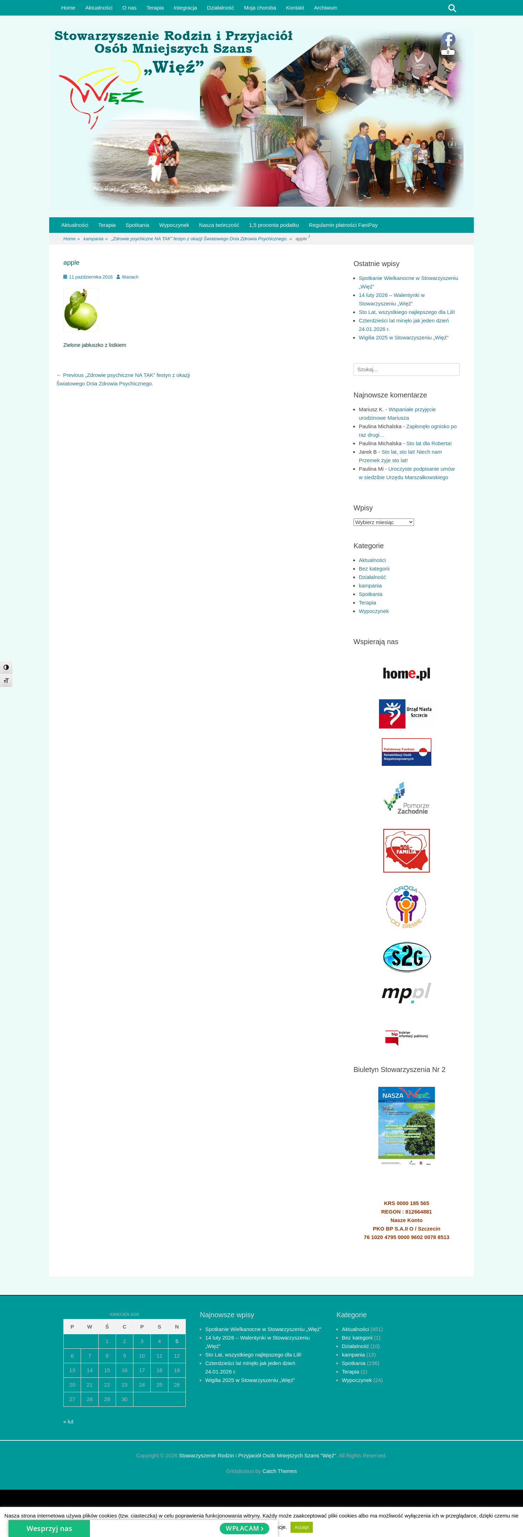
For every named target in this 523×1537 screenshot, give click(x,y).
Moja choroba (260, 8)
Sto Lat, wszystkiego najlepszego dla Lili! (407, 312)
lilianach (130, 277)
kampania (96, 239)
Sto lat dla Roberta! (429, 443)
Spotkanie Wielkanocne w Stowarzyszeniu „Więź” (263, 1329)
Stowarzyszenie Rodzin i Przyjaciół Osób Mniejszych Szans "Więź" (257, 1455)
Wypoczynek (174, 225)
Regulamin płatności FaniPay (343, 225)
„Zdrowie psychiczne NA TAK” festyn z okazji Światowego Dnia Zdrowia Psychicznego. (201, 239)
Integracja (185, 8)
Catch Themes (280, 1471)
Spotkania (137, 225)
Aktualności (99, 8)
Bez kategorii (374, 569)
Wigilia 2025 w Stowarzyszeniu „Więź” (403, 337)
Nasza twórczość (219, 225)
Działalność (220, 8)
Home (68, 8)
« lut (68, 1421)
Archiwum (325, 8)
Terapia (155, 8)
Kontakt (295, 8)
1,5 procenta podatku (274, 225)
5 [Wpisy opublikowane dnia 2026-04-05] (177, 1341)
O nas (129, 8)
